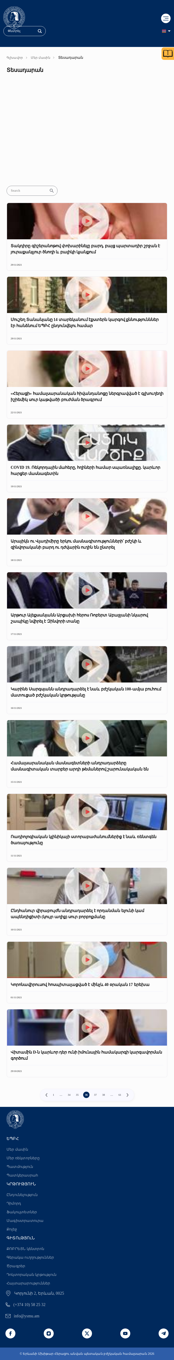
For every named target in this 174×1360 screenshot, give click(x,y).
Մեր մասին (40, 57)
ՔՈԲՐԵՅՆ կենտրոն (25, 1249)
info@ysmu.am (26, 1316)
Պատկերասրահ (22, 1175)
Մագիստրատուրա (25, 1221)
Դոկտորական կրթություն (31, 1275)
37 (95, 1094)
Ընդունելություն (22, 1195)
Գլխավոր (15, 57)
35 (77, 1094)
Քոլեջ (12, 1229)
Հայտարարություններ (28, 1283)
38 (103, 1094)
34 (69, 1094)
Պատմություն (20, 1167)
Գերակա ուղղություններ (30, 1257)
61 (119, 1094)
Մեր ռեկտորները (23, 1158)
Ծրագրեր (16, 1266)
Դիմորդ (14, 1203)
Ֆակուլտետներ (22, 1212)
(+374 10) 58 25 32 (29, 1304)
